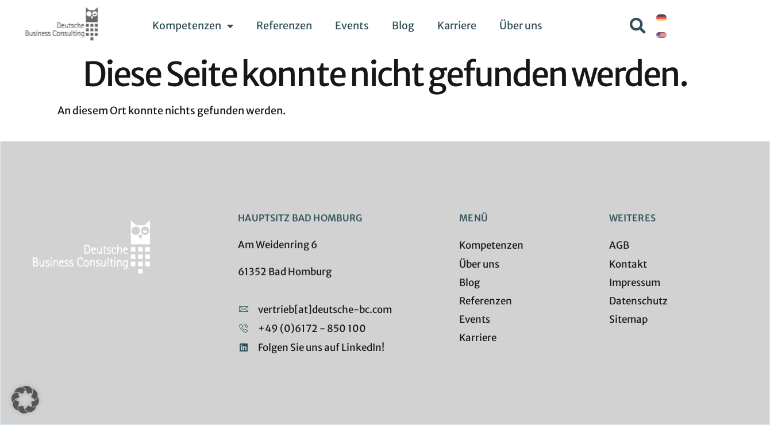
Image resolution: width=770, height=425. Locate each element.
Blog (403, 25)
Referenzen (284, 25)
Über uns (520, 25)
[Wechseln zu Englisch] (661, 34)
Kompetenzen (192, 26)
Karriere (456, 25)
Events (352, 25)
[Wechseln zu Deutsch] (661, 17)
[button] (637, 25)
